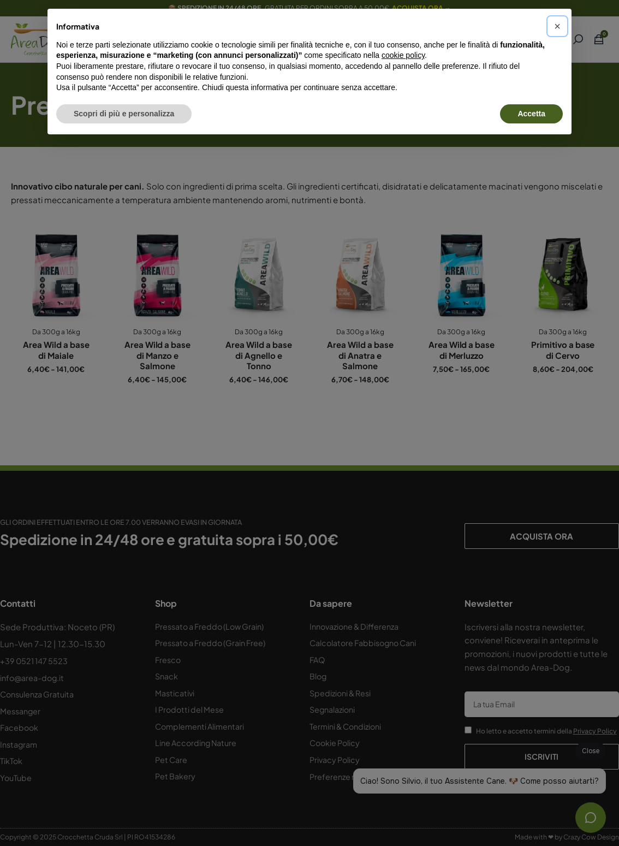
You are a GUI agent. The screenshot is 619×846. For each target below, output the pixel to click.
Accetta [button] (531, 113)
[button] (557, 26)
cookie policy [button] (403, 55)
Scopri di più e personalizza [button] (124, 113)
